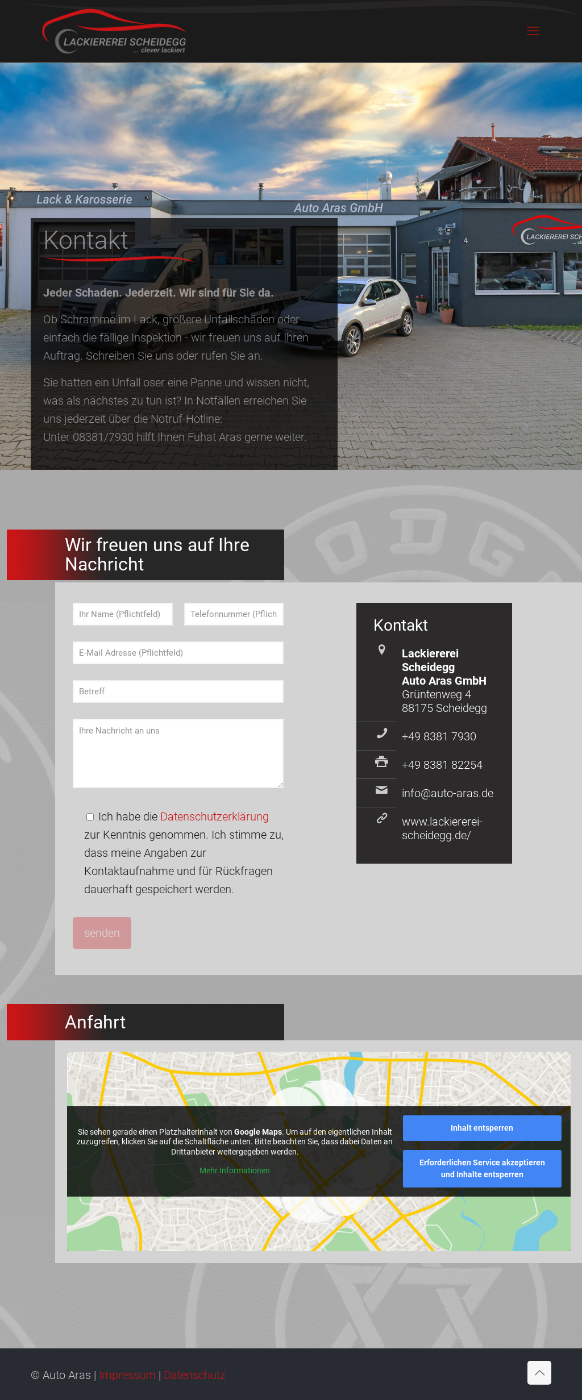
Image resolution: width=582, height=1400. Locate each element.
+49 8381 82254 (442, 765)
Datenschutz (195, 1375)
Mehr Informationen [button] (234, 1170)
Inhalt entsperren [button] (482, 1127)
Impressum (127, 1375)
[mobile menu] (533, 31)
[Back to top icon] (539, 1373)
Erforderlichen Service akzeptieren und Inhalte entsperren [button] (481, 1168)
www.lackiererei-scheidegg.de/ (442, 828)
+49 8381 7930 (439, 736)
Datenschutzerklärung (214, 816)
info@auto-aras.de (447, 793)
